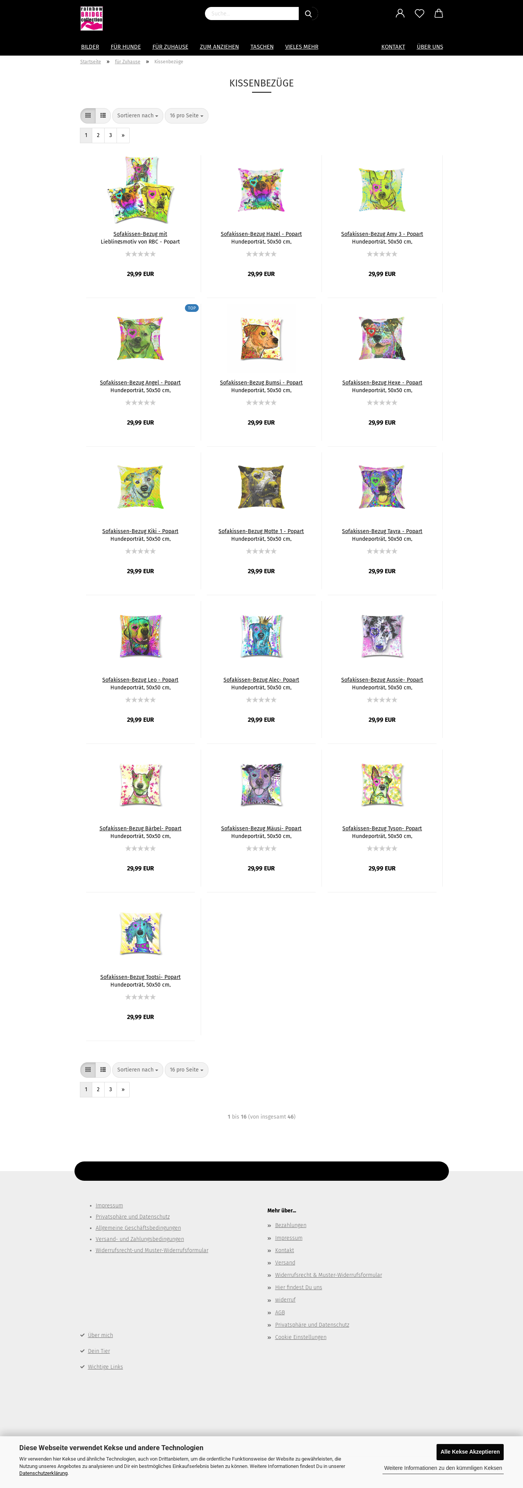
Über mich (100, 1335)
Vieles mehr (301, 46)
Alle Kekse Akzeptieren (470, 1452)
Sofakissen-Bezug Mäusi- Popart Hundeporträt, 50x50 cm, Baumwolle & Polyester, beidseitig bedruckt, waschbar (261, 831)
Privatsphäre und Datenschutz (133, 1217)
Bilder (90, 46)
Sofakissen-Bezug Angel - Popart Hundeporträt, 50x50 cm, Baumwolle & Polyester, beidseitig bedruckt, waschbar (140, 386)
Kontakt (393, 46)
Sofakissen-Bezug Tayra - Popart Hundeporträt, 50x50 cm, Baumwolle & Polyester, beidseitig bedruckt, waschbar (382, 534)
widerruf (285, 1300)
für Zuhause (170, 46)
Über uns (430, 46)
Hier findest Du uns (298, 1287)
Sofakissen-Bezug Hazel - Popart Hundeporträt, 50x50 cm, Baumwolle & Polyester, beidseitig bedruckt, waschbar (261, 237)
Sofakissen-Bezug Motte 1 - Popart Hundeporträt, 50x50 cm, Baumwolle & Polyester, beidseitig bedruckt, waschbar (261, 534)
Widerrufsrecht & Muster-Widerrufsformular (328, 1275)
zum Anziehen (219, 46)
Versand (285, 1262)
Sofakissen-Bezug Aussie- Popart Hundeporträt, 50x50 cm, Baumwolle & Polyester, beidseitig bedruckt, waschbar (382, 683)
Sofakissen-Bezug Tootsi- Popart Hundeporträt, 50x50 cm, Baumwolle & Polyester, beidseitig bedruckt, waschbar (140, 980)
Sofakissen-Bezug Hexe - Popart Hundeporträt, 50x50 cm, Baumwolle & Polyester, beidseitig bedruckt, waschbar (382, 386)
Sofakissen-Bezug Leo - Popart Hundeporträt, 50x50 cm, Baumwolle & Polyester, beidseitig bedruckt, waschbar (140, 683)
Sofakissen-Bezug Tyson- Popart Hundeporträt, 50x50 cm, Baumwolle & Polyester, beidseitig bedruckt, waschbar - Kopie (382, 831)
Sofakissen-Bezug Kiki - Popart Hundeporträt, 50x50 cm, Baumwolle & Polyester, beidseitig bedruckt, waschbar (140, 534)
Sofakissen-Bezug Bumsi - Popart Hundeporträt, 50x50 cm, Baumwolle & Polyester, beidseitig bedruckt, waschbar (261, 386)
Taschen (262, 46)
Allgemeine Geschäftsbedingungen (138, 1228)
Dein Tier (99, 1351)
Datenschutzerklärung (43, 1473)
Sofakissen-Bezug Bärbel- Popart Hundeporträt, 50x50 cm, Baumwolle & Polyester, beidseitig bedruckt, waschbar (140, 831)
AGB (280, 1312)
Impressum (109, 1205)
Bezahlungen (290, 1225)
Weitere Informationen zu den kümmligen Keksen (443, 1468)
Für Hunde (126, 46)
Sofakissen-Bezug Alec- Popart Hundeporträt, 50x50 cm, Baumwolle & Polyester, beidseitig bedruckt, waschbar (261, 683)
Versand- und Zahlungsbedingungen (140, 1239)
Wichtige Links (105, 1367)
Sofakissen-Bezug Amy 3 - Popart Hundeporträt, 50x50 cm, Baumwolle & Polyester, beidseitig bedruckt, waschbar (382, 237)
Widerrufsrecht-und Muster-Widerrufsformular (152, 1250)
